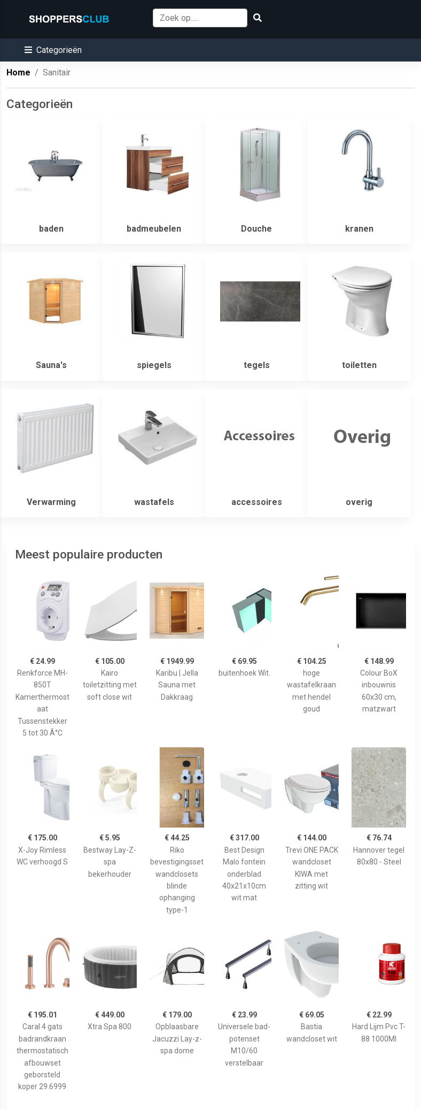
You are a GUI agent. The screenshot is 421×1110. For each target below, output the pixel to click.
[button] (53, 50)
